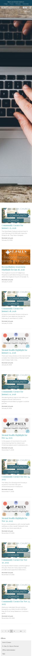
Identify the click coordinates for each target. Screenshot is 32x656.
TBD (3, 654)
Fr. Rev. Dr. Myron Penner (10, 646)
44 (21, 631)
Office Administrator (8, 650)
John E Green (6, 642)
